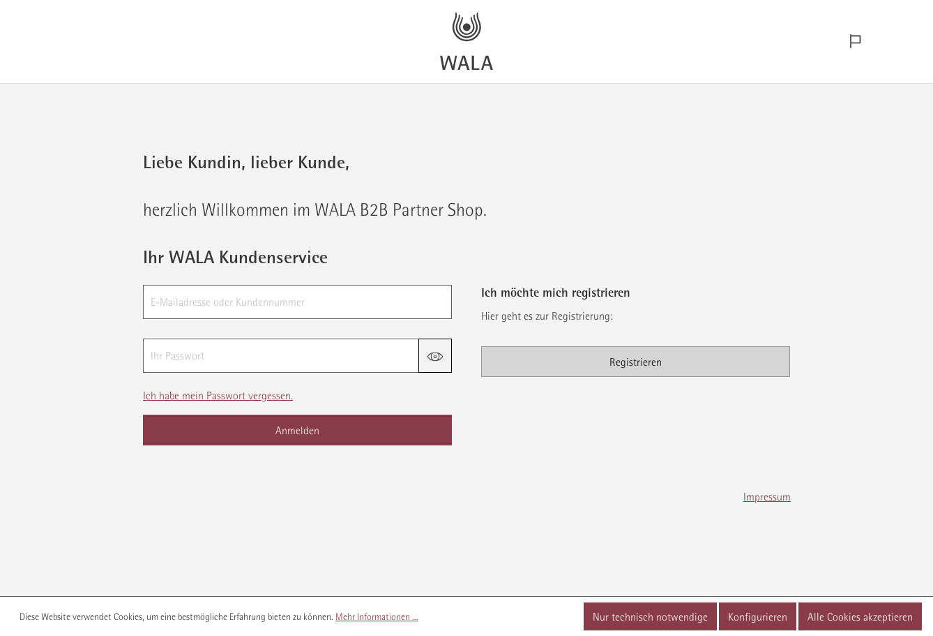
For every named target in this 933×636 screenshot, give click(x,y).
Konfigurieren (757, 616)
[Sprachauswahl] (855, 42)
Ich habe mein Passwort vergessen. (218, 395)
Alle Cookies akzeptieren (860, 616)
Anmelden (297, 430)
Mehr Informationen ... (376, 616)
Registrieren (635, 361)
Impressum (767, 496)
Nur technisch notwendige (650, 616)
